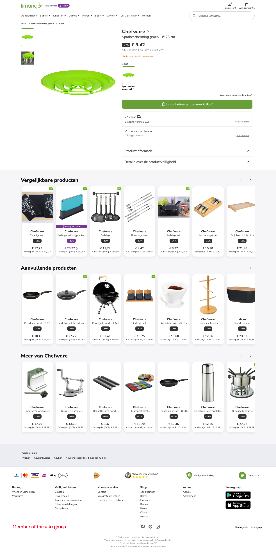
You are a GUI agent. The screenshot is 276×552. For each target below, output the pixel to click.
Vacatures (17, 496)
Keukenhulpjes (42, 457)
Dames (144, 504)
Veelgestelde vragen (108, 496)
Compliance (61, 508)
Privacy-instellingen (66, 504)
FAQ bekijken (243, 135)
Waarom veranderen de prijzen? (236, 95)
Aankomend (189, 496)
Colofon (59, 492)
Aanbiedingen (147, 492)
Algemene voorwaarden (68, 500)
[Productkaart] (37, 221)
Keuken (58, 457)
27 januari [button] (130, 117)
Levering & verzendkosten (111, 500)
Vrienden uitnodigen (23, 492)
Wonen (26, 457)
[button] (247, 5)
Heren (143, 508)
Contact (101, 492)
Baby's (143, 496)
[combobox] (222, 15)
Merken (144, 516)
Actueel (187, 492)
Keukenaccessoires (76, 457)
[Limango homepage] (31, 5)
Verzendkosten (242, 121)
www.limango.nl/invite (155, 546)
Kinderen (145, 500)
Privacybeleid (62, 496)
